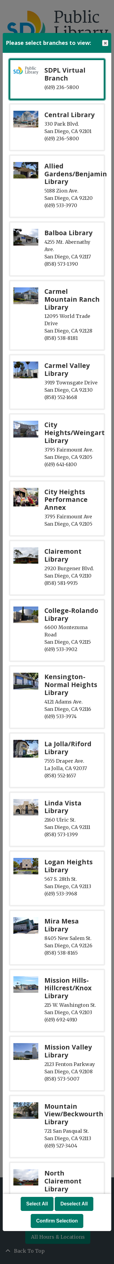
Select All (37, 1203)
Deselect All (74, 1203)
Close (105, 43)
